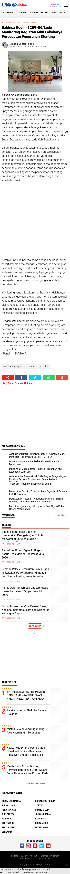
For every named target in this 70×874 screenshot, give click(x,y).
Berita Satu (8, 827)
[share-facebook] (21, 377)
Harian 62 (7, 818)
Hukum (62, 13)
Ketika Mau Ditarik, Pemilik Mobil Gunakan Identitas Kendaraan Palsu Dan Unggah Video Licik (26, 751)
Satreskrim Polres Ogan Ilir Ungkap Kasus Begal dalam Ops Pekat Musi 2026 (23, 554)
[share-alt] (8, 377)
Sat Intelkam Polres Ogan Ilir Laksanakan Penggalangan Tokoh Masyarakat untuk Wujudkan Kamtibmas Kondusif (22, 537)
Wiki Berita (8, 814)
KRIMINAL (34, 13)
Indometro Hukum (45, 801)
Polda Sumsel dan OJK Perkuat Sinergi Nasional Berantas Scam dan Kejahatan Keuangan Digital (25, 610)
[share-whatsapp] (49, 377)
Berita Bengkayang (12, 22)
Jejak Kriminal (43, 814)
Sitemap (44, 856)
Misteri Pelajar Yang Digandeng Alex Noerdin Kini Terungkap (25, 730)
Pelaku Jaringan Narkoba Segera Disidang (26, 712)
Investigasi (41, 827)
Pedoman (54, 856)
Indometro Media (11, 801)
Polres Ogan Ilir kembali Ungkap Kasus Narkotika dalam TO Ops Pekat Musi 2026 (25, 591)
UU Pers (24, 856)
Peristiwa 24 (9, 809)
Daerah (44, 13)
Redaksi (14, 856)
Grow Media (41, 823)
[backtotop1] (67, 864)
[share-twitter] (35, 377)
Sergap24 (7, 831)
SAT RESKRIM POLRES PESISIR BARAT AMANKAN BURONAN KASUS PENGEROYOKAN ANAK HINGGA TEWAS (26, 697)
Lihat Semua (35, 626)
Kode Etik (34, 856)
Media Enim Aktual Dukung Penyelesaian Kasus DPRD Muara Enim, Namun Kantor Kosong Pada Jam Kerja (27, 771)
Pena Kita (40, 818)
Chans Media (42, 809)
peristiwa (22, 13)
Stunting (32, 22)
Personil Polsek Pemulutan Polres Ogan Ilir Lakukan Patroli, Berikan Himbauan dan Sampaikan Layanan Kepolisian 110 (25, 574)
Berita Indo (8, 823)
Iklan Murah (44, 858)
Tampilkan (62, 515)
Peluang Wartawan (28, 858)
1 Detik (39, 805)
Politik (53, 13)
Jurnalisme (8, 805)
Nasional (11, 13)
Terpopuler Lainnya (35, 783)
